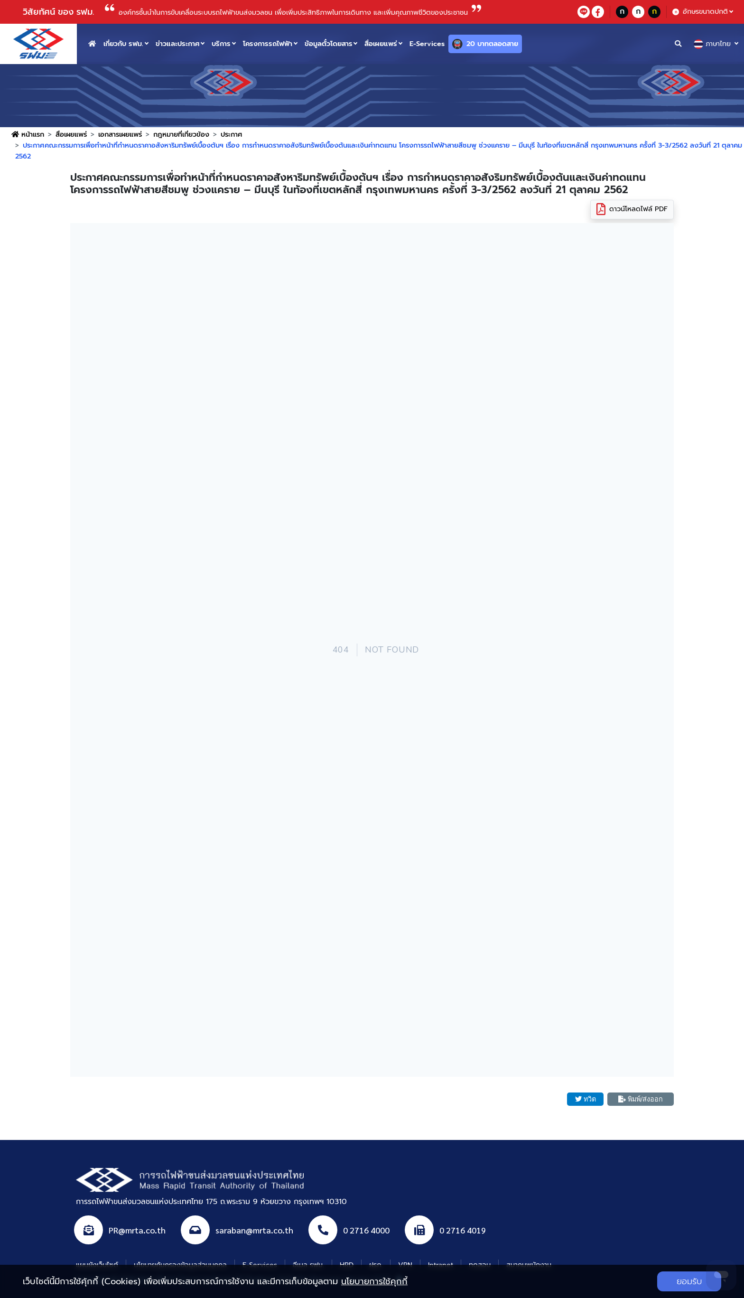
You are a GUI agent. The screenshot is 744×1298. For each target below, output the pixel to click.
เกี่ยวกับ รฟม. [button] (123, 43)
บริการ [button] (221, 43)
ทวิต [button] (585, 1099)
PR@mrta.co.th (137, 1230)
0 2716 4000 (366, 1230)
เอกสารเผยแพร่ (120, 134)
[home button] (92, 44)
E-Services (427, 43)
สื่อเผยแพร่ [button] (380, 43)
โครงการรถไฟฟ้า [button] (267, 43)
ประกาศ (231, 134)
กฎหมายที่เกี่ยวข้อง (181, 134)
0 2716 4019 (462, 1230)
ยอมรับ (689, 1281)
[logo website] (38, 43)
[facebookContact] (598, 12)
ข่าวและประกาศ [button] (178, 43)
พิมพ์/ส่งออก (640, 1099)
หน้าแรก (27, 134)
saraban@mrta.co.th (254, 1230)
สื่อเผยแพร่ (71, 134)
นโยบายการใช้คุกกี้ (374, 1281)
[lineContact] (583, 12)
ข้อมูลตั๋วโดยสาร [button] (329, 43)
